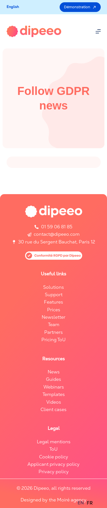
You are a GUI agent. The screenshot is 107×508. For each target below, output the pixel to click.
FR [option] (90, 503)
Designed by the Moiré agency (53, 500)
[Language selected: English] (87, 503)
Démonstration (80, 7)
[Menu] (98, 31)
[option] (90, 503)
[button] (13, 7)
